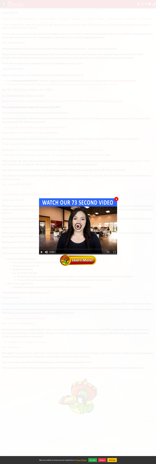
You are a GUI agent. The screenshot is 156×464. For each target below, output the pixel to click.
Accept (92, 460)
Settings (112, 460)
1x (108, 252)
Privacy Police (81, 460)
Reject (102, 460)
